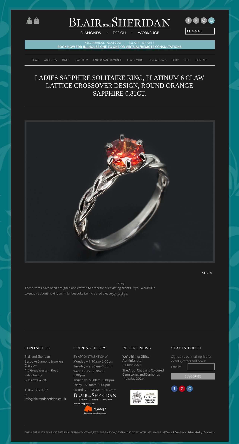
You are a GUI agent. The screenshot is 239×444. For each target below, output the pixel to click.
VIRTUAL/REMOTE (140, 47)
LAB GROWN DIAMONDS (107, 60)
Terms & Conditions (176, 432)
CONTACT (202, 60)
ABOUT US (50, 60)
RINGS (65, 60)
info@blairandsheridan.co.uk (45, 399)
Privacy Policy (195, 432)
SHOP (175, 60)
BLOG (187, 60)
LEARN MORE (135, 60)
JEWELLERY (81, 60)
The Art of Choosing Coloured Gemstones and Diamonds (143, 372)
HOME (35, 60)
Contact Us (209, 432)
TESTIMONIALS (157, 60)
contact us (119, 293)
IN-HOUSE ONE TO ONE (101, 47)
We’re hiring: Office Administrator (135, 359)
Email (176, 367)
